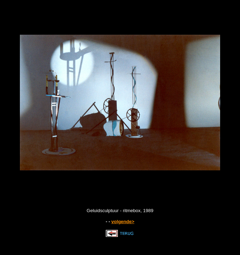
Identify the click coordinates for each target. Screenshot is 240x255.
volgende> (123, 221)
